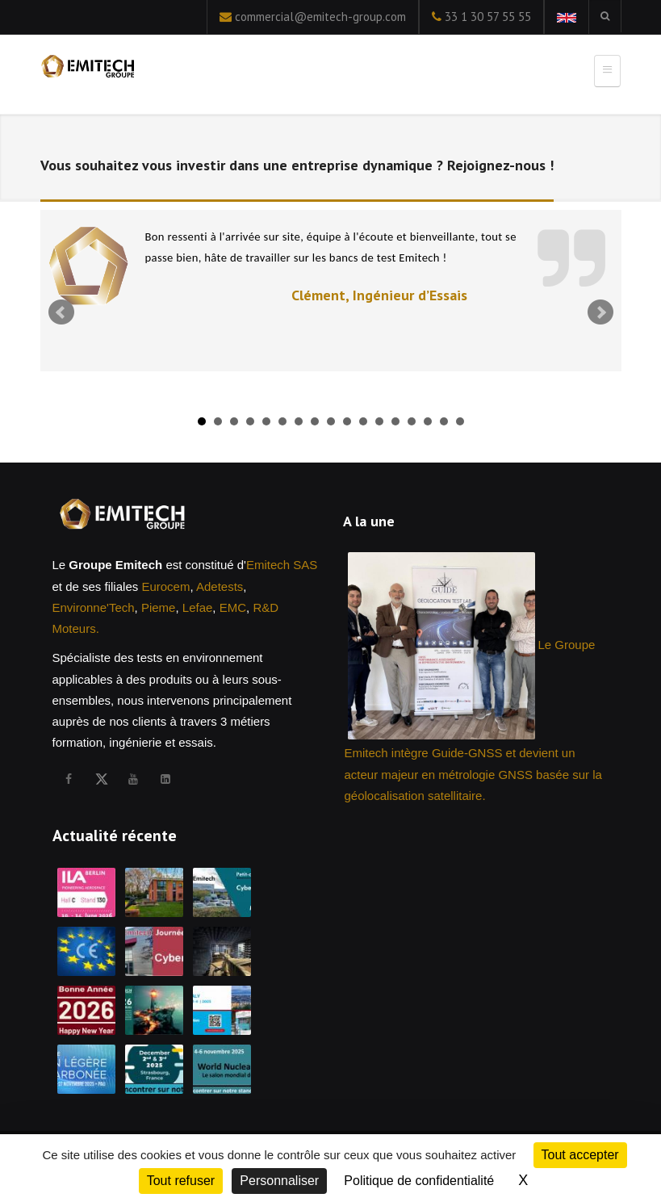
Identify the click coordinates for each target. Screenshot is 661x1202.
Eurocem (165, 586)
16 (444, 421)
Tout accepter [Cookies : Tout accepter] (580, 1155)
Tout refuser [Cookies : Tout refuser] (181, 1180)
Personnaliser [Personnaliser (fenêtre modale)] (279, 1180)
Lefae (197, 607)
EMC (233, 607)
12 (379, 421)
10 (347, 421)
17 (460, 421)
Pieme (158, 607)
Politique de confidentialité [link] (419, 1180)
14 (412, 421)
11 (363, 421)
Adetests (219, 586)
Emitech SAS (281, 565)
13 (395, 421)
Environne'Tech (93, 607)
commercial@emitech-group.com (320, 16)
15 (428, 421)
